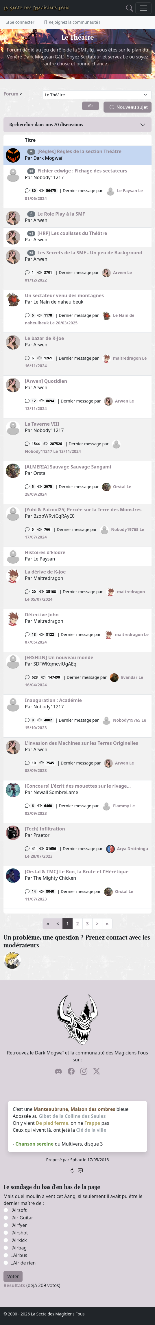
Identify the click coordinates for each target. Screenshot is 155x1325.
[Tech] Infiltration (45, 829)
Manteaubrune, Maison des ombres (74, 1109)
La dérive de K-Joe (45, 572)
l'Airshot (19, 1233)
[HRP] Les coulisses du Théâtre (72, 233)
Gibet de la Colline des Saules (72, 1116)
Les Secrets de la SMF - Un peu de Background (90, 252)
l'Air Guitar (21, 1217)
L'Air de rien (23, 1263)
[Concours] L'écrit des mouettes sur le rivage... (78, 786)
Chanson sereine (34, 1144)
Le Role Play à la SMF (61, 214)
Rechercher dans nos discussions (46, 124)
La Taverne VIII (42, 424)
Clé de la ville (91, 1130)
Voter (13, 1276)
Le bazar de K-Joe (44, 338)
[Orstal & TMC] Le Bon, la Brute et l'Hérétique (76, 871)
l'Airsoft (18, 1210)
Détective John (42, 614)
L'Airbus (18, 1255)
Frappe (92, 1123)
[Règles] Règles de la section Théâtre (80, 151)
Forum (11, 94)
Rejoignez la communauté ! (72, 22)
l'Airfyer (18, 1225)
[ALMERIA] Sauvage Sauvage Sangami (68, 467)
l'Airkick (18, 1240)
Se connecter (19, 22)
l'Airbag (18, 1248)
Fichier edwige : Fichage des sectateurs (82, 171)
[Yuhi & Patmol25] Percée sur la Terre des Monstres (83, 509)
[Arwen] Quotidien (46, 381)
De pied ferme (52, 1123)
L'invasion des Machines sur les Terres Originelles (81, 743)
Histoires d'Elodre (45, 552)
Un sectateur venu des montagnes (64, 295)
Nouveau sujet (129, 107)
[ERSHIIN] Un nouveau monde (59, 657)
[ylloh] (12, 959)
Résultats (14, 1285)
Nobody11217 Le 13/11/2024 (53, 451)
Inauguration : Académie (53, 700)
